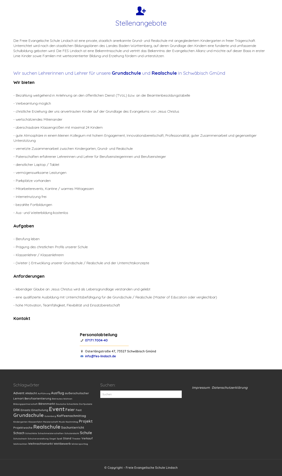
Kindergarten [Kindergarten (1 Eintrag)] (20, 421)
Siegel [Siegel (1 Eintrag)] (52, 438)
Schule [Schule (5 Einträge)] (86, 432)
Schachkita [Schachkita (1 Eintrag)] (31, 433)
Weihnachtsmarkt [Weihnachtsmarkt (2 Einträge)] (40, 443)
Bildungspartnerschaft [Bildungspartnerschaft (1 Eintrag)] (25, 404)
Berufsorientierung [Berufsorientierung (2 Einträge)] (37, 398)
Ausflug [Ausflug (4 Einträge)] (57, 393)
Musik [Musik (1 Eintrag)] (62, 421)
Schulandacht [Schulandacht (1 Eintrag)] (71, 433)
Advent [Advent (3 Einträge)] (18, 393)
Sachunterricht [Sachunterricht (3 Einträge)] (72, 427)
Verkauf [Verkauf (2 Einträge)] (87, 438)
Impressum (201, 387)
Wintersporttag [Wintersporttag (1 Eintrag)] (79, 444)
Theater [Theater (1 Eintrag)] (76, 438)
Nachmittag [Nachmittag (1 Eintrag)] (72, 421)
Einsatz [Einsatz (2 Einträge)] (26, 410)
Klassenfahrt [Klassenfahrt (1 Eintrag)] (35, 421)
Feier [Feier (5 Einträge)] (70, 409)
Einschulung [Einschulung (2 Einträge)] (39, 410)
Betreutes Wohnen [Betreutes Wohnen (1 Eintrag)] (62, 398)
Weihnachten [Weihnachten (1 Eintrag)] (20, 444)
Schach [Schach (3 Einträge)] (18, 433)
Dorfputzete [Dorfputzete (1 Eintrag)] (85, 404)
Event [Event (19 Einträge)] (57, 408)
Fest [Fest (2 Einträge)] (79, 410)
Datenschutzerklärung (230, 387)
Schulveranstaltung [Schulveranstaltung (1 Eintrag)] (38, 438)
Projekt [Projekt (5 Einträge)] (86, 421)
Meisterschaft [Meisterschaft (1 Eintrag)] (50, 421)
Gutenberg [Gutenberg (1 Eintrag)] (50, 416)
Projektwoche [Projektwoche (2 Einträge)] (23, 427)
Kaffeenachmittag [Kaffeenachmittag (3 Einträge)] (71, 416)
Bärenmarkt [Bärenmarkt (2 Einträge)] (46, 404)
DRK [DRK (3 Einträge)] (16, 410)
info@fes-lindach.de (100, 356)
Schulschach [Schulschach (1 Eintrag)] (20, 438)
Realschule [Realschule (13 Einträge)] (46, 426)
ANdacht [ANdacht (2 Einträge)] (31, 393)
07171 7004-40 (96, 340)
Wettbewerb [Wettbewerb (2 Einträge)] (62, 443)
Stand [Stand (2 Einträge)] (67, 438)
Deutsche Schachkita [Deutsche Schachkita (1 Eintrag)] (67, 404)
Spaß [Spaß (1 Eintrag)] (59, 438)
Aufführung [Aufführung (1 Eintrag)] (44, 393)
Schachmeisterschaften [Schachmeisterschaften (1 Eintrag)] (51, 433)
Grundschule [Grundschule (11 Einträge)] (28, 415)
